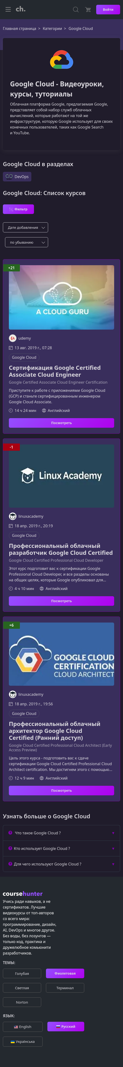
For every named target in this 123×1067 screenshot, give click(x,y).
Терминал (65, 987)
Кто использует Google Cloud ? (39, 848)
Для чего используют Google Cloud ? (44, 864)
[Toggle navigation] (8, 10)
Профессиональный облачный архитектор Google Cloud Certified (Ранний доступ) (55, 730)
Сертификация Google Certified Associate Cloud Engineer (55, 371)
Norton (22, 1002)
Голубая (22, 973)
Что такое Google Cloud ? (34, 833)
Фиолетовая (65, 973)
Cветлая (22, 987)
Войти (108, 9)
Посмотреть (61, 423)
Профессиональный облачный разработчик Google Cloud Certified (61, 549)
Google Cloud (24, 357)
